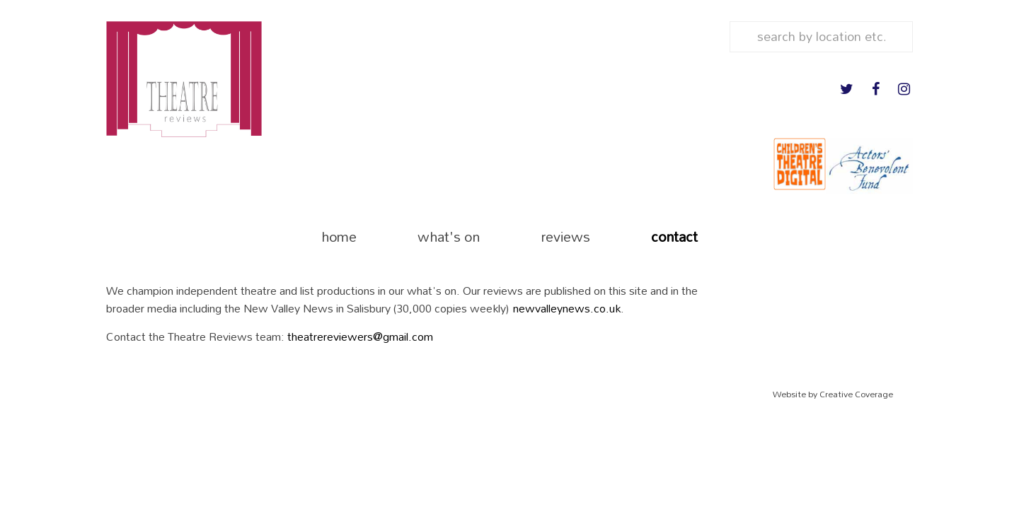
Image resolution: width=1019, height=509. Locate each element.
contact (674, 236)
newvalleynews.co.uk (567, 308)
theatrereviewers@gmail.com (360, 336)
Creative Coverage (856, 394)
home (339, 236)
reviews (565, 236)
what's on (449, 236)
